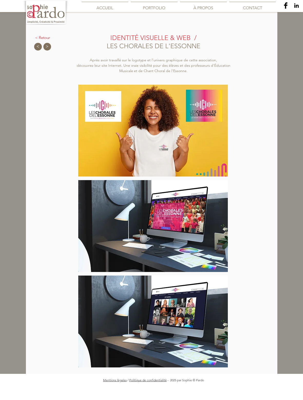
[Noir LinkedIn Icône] (296, 5)
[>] (47, 47)
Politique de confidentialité (148, 380)
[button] (153, 131)
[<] (38, 47)
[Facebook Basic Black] (285, 5)
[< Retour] (42, 37)
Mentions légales (115, 380)
